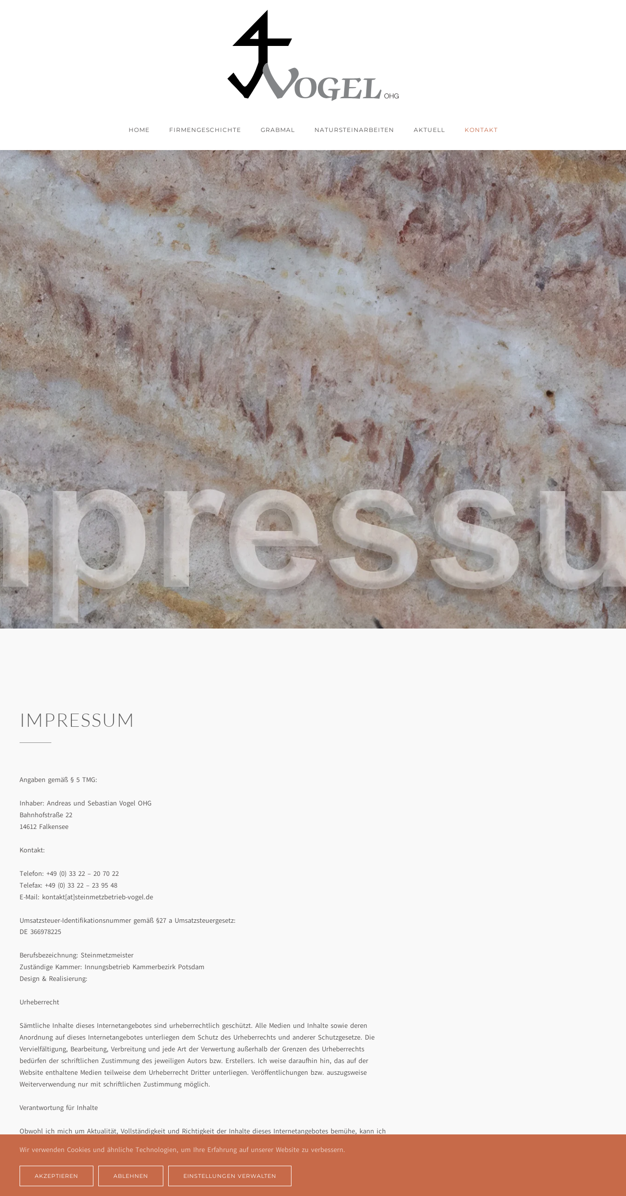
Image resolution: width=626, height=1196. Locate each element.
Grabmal (278, 129)
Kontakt (481, 129)
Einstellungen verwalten (229, 1176)
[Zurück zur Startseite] (313, 55)
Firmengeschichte (205, 129)
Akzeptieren (56, 1176)
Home (139, 129)
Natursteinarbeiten (354, 129)
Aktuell (429, 129)
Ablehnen (130, 1176)
